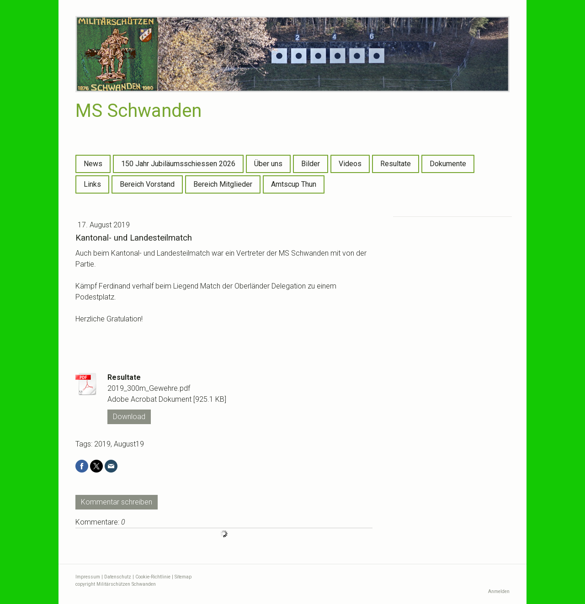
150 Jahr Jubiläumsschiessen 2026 (178, 163)
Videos (350, 163)
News (93, 163)
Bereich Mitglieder (222, 184)
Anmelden (499, 591)
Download (129, 416)
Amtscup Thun (293, 184)
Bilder (310, 163)
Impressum (87, 577)
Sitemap (183, 577)
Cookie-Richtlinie (152, 577)
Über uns (268, 163)
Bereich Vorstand (147, 184)
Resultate (395, 163)
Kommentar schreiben (116, 502)
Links (92, 184)
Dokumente (448, 163)
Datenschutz (117, 577)
